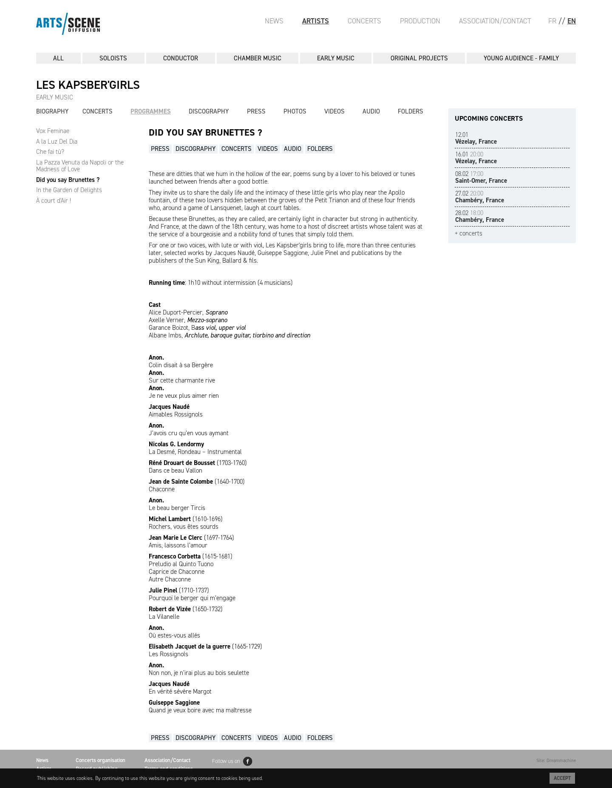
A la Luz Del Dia (56, 141)
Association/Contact (495, 21)
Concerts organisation (100, 760)
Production (420, 21)
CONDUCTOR (180, 58)
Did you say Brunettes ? (67, 180)
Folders (410, 111)
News (274, 21)
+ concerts (468, 233)
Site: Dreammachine (556, 760)
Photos (294, 111)
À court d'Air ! (53, 200)
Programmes (150, 111)
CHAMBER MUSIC (257, 58)
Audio (371, 111)
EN (571, 21)
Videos (334, 111)
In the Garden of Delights (69, 190)
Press (256, 111)
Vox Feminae (52, 131)
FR (552, 21)
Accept (562, 778)
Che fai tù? (50, 151)
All (58, 58)
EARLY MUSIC (335, 58)
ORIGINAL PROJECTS (419, 58)
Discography (209, 111)
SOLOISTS (113, 58)
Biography (52, 111)
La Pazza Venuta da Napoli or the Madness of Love (80, 166)
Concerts (364, 21)
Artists (315, 21)
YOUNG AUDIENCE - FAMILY (521, 58)
